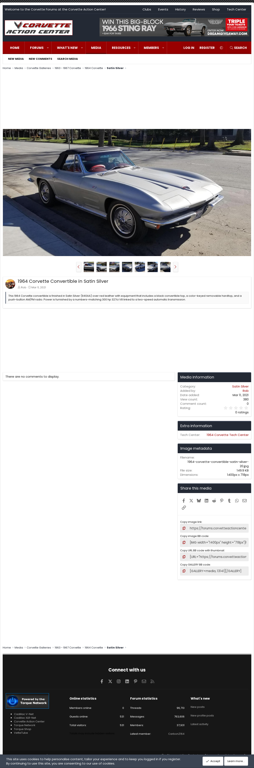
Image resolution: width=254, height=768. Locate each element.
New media (16, 59)
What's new (67, 48)
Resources (121, 48)
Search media (67, 59)
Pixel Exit (98, 753)
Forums (37, 48)
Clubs (147, 9)
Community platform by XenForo (43, 753)
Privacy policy (213, 752)
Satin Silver (240, 386)
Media (96, 48)
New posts (198, 703)
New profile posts (202, 710)
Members (151, 48)
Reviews (199, 9)
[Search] (238, 47)
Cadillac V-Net (24, 711)
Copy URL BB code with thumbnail (202, 549)
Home (14, 48)
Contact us (195, 752)
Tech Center (236, 9)
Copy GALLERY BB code (195, 563)
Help (227, 752)
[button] (47, 47)
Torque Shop (22, 726)
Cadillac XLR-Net (25, 715)
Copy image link (191, 522)
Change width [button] (176, 752)
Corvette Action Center (29, 719)
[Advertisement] (127, 100)
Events (163, 9)
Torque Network (24, 723)
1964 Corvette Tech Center (228, 435)
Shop (216, 9)
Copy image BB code (194, 535)
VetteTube (21, 730)
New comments (40, 59)
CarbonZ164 (176, 731)
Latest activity (199, 718)
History (180, 9)
